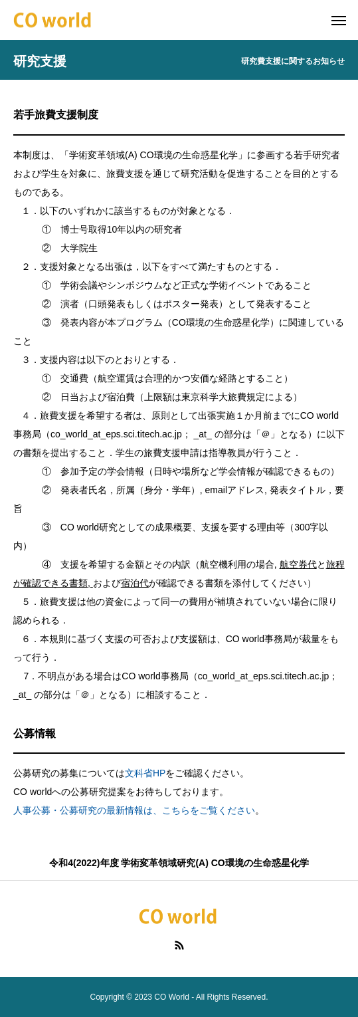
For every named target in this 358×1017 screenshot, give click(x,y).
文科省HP (145, 773)
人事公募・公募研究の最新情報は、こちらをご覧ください (134, 810)
